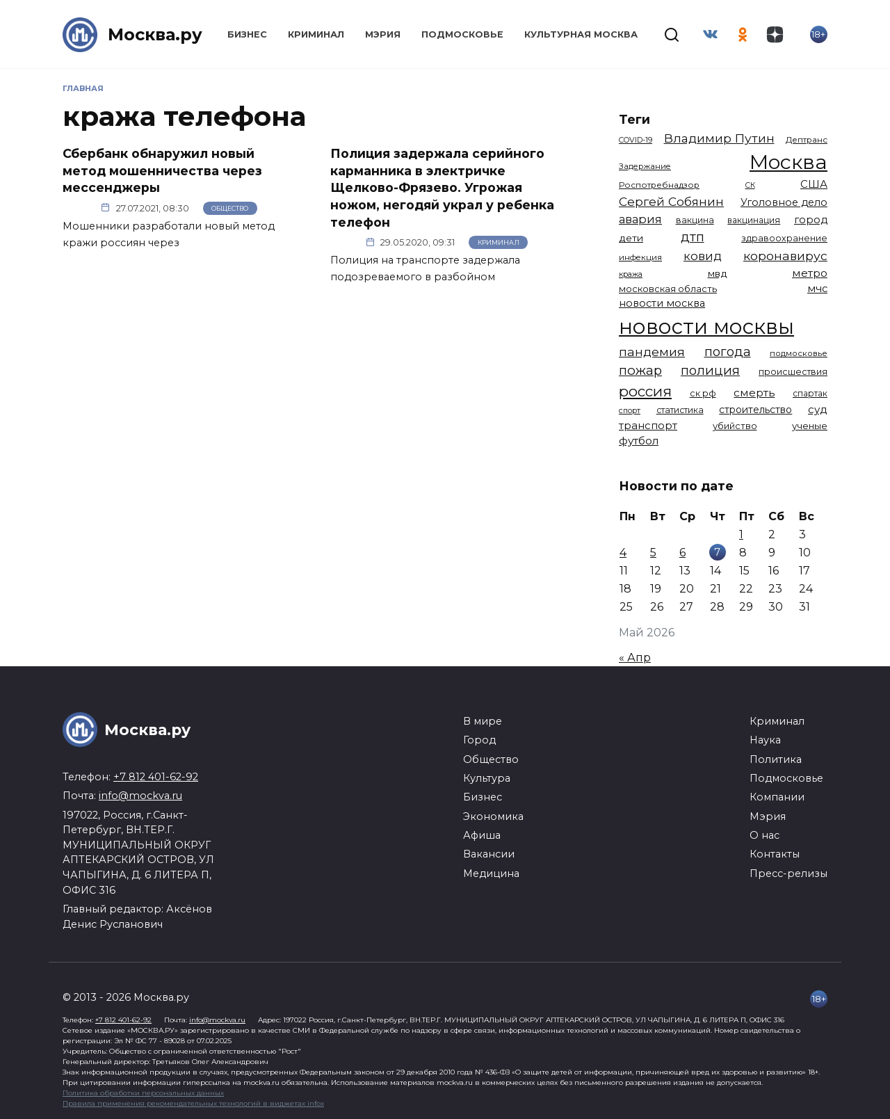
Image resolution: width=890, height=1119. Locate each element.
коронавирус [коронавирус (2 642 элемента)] (785, 255)
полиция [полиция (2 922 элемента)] (710, 370)
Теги (634, 119)
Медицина (491, 873)
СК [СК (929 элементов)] (750, 185)
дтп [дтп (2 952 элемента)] (692, 237)
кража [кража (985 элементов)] (630, 274)
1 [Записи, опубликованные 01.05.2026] (741, 534)
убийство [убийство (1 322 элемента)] (735, 425)
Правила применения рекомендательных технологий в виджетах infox (193, 1103)
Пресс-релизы (788, 873)
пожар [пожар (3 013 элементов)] (640, 370)
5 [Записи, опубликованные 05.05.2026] (653, 552)
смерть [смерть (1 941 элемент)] (754, 392)
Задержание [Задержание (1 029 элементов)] (645, 166)
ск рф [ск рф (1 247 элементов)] (703, 393)
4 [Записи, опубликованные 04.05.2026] (623, 552)
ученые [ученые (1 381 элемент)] (809, 425)
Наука (765, 740)
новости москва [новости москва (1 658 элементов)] (662, 303)
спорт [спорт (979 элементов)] (629, 410)
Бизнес (247, 34)
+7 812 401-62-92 (155, 777)
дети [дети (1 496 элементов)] (631, 237)
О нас (764, 835)
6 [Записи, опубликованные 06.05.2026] (682, 552)
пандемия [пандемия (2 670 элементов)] (652, 351)
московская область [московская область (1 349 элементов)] (668, 288)
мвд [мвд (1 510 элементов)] (717, 273)
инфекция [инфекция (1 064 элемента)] (640, 257)
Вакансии (489, 854)
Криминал (316, 34)
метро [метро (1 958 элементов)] (809, 273)
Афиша (482, 835)
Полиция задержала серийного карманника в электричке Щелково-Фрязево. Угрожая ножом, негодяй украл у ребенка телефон (442, 188)
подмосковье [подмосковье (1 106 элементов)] (798, 353)
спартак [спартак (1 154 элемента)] (810, 393)
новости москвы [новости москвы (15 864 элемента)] (706, 326)
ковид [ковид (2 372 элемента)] (702, 256)
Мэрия (382, 34)
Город (479, 740)
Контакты (775, 854)
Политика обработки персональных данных (143, 1092)
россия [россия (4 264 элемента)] (645, 391)
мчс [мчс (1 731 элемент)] (817, 288)
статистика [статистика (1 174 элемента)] (680, 410)
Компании (777, 797)
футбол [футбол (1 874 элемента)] (638, 440)
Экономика (493, 816)
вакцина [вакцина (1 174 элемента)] (695, 220)
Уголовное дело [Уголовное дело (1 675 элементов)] (784, 202)
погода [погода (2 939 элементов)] (727, 352)
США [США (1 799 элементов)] (813, 184)
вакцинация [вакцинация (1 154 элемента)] (753, 220)
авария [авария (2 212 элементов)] (640, 219)
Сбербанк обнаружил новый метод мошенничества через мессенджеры (162, 170)
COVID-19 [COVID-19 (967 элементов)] (635, 140)
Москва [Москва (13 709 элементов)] (788, 162)
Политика (776, 759)
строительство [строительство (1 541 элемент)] (755, 409)
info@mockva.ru (140, 795)
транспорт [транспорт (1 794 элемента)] (648, 425)
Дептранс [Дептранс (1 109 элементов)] (806, 140)
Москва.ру (155, 34)
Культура (486, 778)
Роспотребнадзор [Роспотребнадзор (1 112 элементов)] (659, 185)
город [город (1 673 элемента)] (810, 220)
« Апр (635, 657)
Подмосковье (462, 34)
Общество (229, 208)
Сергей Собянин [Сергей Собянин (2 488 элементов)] (671, 201)
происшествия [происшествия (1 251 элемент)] (793, 372)
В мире (482, 721)
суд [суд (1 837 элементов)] (817, 409)
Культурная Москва (581, 34)
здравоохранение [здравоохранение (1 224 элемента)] (784, 238)
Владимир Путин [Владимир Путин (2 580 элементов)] (719, 138)
